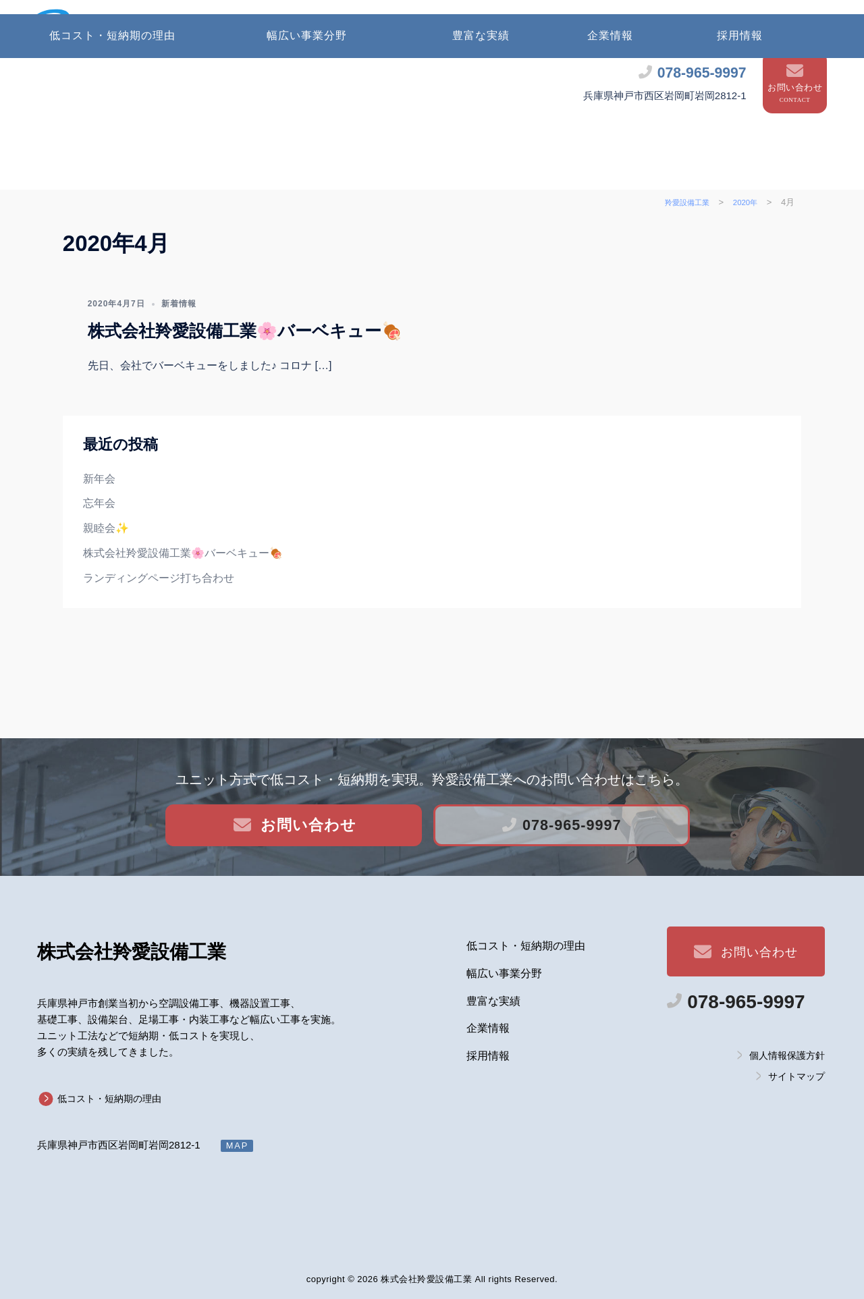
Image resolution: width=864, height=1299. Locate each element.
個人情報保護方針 (787, 1054)
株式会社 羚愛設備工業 (238, 29)
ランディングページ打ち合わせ (158, 645)
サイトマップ (796, 1076)
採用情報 (740, 102)
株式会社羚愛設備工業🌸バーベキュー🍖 (245, 398)
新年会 (99, 545)
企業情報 (610, 102)
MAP (238, 1145)
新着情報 (178, 370)
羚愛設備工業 (131, 951)
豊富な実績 (481, 102)
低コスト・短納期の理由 (112, 102)
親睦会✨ (106, 595)
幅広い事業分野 (307, 102)
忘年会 (99, 570)
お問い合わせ (795, 51)
